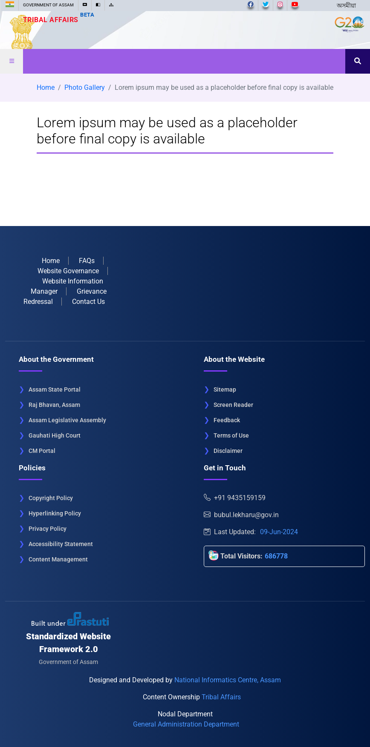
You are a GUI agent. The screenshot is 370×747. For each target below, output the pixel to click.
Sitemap (225, 389)
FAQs (87, 261)
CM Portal (42, 450)
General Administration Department (186, 724)
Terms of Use (231, 435)
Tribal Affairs (59, 20)
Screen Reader (233, 404)
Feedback (227, 420)
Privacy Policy (47, 528)
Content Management (58, 559)
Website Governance (68, 271)
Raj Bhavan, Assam (54, 404)
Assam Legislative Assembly (67, 420)
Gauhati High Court (55, 435)
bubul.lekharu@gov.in (241, 515)
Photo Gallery (84, 87)
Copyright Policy (51, 498)
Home (46, 87)
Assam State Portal (55, 389)
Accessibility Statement (61, 544)
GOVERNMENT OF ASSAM (48, 5)
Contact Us (88, 302)
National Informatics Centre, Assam (227, 680)
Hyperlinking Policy (55, 513)
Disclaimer (228, 450)
